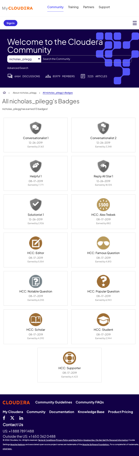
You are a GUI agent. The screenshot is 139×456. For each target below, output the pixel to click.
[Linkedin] (21, 417)
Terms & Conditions (47, 440)
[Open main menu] (134, 23)
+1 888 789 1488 (21, 431)
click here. (7, 449)
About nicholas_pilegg (24, 92)
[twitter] (12, 417)
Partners (88, 7)
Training (73, 7)
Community (55, 7)
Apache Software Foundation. (95, 444)
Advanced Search (17, 67)
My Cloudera (13, 412)
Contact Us (13, 425)
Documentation (61, 412)
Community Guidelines (53, 402)
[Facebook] (4, 417)
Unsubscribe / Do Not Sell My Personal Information (105, 440)
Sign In (10, 23)
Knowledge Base (91, 412)
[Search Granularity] (24, 59)
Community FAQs (90, 402)
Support (104, 7)
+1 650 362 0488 (42, 436)
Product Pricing (120, 412)
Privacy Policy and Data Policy (69, 440)
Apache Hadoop (17, 444)
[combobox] (86, 59)
